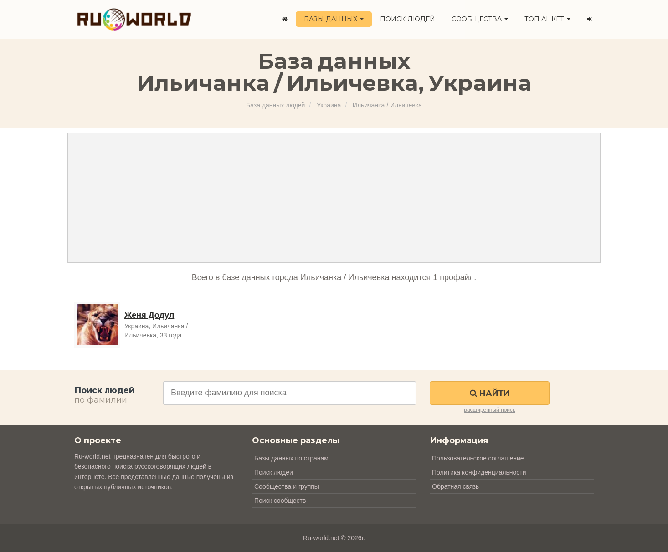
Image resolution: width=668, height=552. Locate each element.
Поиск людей (407, 19)
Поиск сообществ (280, 500)
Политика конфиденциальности (479, 472)
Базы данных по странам (291, 458)
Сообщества (480, 19)
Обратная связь (455, 486)
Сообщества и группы (286, 486)
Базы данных (334, 19)
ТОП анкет (547, 19)
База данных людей (275, 105)
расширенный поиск (489, 410)
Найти (489, 393)
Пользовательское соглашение (478, 458)
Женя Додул (149, 315)
